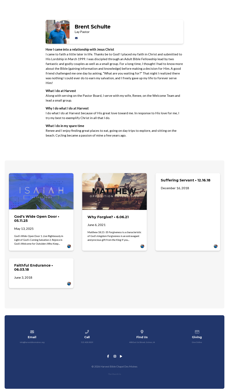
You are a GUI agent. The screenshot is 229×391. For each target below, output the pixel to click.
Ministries (154, 11)
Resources (199, 11)
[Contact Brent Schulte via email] (76, 37)
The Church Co (114, 374)
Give (218, 11)
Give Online (197, 342)
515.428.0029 (87, 342)
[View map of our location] (142, 331)
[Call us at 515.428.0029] (87, 331)
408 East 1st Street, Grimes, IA (142, 342)
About (133, 11)
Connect (177, 11)
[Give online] (197, 331)
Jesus (116, 11)
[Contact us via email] (32, 331)
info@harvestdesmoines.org (32, 342)
